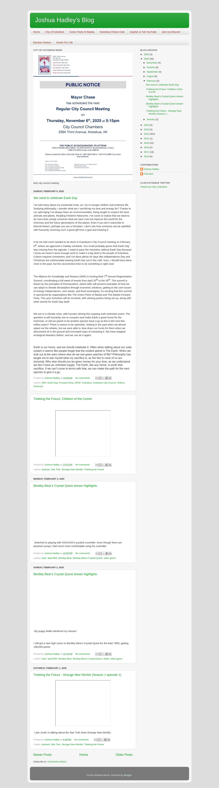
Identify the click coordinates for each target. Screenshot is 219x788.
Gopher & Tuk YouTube (143, 31)
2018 (147, 147)
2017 (147, 152)
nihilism (121, 382)
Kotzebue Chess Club (112, 31)
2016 (147, 156)
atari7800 (52, 558)
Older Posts (124, 754)
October (151, 67)
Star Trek (55, 469)
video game (109, 558)
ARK (44, 382)
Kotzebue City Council (104, 382)
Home (36, 31)
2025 (147, 59)
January (151, 119)
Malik (106, 658)
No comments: (83, 378)
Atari (44, 558)
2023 (147, 129)
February (152, 81)
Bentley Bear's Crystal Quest (87, 558)
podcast (46, 469)
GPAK (78, 382)
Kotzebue (87, 382)
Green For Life (64, 42)
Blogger (128, 775)
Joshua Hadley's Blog (64, 20)
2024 (147, 125)
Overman (38, 386)
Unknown (148, 174)
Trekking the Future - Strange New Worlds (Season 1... (164, 112)
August (150, 76)
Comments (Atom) (57, 761)
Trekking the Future (94, 469)
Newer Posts (42, 754)
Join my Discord (171, 31)
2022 (147, 134)
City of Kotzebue (54, 31)
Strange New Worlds (72, 469)
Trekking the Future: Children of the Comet (63, 399)
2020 (147, 143)
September (153, 71)
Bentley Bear (65, 558)
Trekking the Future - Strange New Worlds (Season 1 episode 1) (77, 675)
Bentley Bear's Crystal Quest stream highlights (65, 485)
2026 (147, 54)
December (152, 62)
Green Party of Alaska (81, 31)
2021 (147, 138)
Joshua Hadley (151, 169)
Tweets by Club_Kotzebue (153, 187)
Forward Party (66, 382)
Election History (42, 42)
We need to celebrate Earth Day (55, 198)
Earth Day (53, 382)
